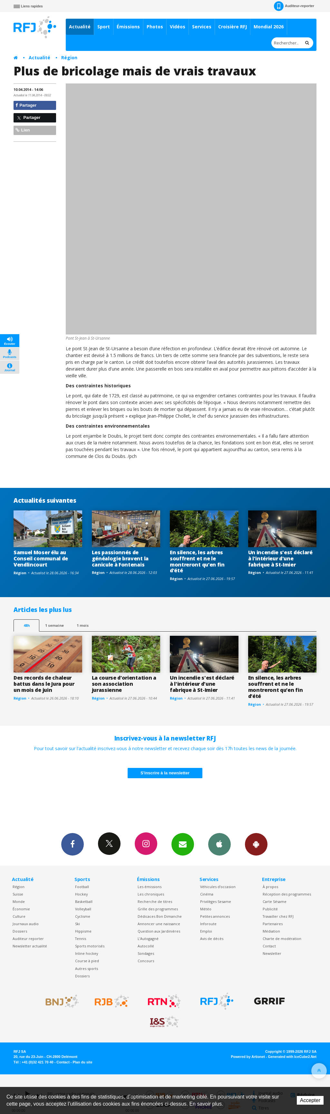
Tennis (80, 938)
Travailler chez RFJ (278, 916)
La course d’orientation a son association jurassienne (124, 683)
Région (69, 57)
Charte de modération (282, 938)
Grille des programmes (158, 909)
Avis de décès (211, 938)
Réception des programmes (287, 894)
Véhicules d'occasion (218, 887)
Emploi (206, 931)
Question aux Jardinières (159, 931)
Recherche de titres (155, 901)
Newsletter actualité (30, 946)
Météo (205, 909)
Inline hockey (86, 953)
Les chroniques (151, 894)
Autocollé (146, 946)
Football (82, 887)
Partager (25, 105)
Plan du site (82, 1062)
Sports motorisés (89, 946)
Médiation (271, 931)
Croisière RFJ (232, 27)
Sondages (146, 953)
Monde (19, 901)
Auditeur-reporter (294, 6)
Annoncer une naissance (159, 924)
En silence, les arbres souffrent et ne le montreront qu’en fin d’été (197, 561)
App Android (256, 844)
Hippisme (83, 931)
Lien (22, 130)
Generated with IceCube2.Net (292, 1057)
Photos (155, 27)
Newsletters (182, 844)
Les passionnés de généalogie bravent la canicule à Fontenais (120, 558)
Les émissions (149, 887)
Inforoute (208, 924)
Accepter (310, 1100)
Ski (77, 924)
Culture (19, 916)
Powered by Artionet (248, 1057)
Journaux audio (26, 924)
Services (201, 27)
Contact (269, 946)
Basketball (83, 901)
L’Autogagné (148, 938)
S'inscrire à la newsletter (165, 772)
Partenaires (273, 924)
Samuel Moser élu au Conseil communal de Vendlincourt (41, 558)
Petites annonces (215, 916)
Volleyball (83, 909)
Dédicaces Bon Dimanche (160, 916)
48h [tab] (27, 625)
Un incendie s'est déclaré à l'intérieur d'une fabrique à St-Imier (280, 558)
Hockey (81, 894)
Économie (21, 909)
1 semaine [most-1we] (54, 625)
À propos (270, 887)
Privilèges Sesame (215, 901)
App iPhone (219, 844)
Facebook (72, 844)
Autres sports (86, 968)
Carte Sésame (274, 901)
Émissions (128, 27)
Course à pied (87, 961)
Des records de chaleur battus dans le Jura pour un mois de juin (44, 683)
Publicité (270, 909)
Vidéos (177, 27)
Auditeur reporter (28, 938)
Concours (146, 961)
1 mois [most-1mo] (83, 625)
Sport (103, 27)
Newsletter (272, 953)
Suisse (18, 894)
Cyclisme (82, 916)
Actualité (80, 27)
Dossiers (20, 931)
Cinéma (206, 894)
